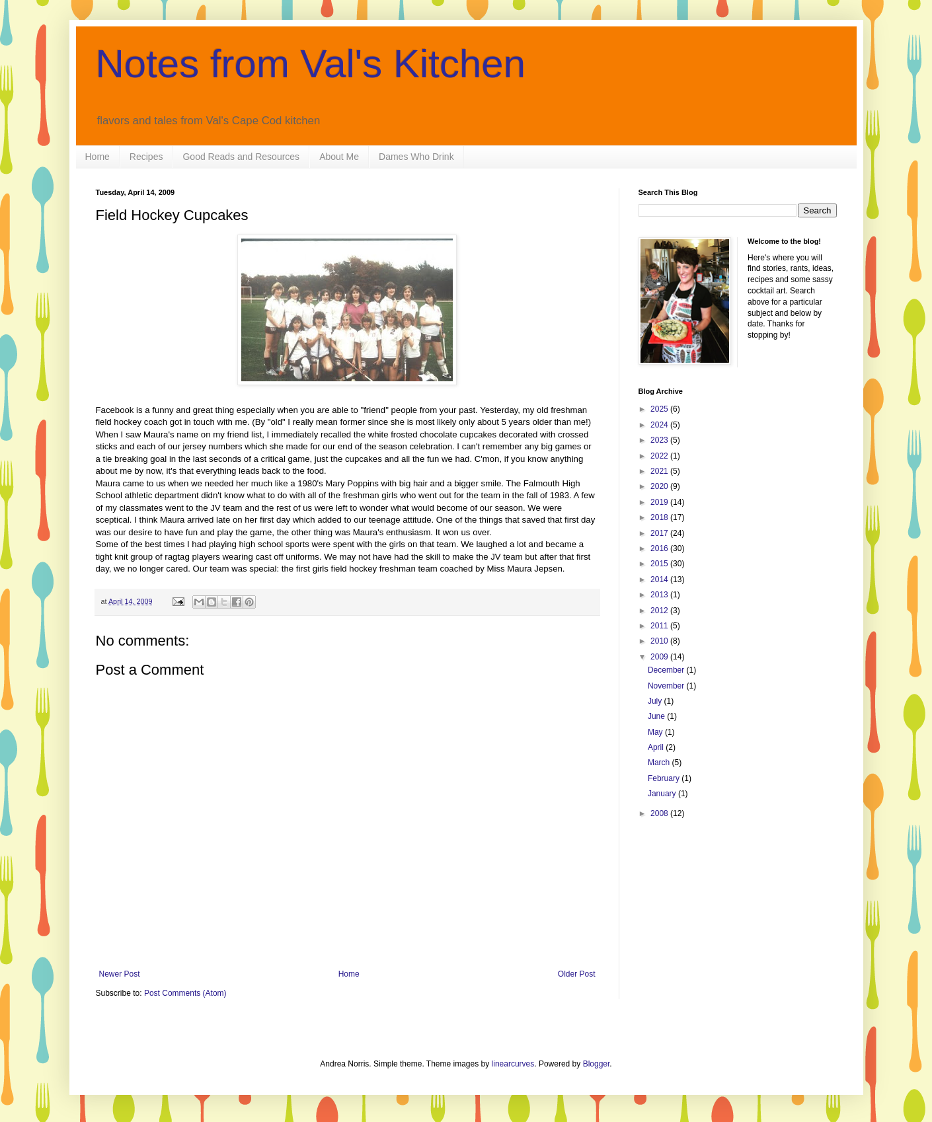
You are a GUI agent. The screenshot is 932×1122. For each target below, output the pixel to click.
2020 (660, 486)
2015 (660, 563)
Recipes (146, 156)
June (657, 716)
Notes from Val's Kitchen (311, 64)
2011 (660, 625)
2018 (660, 517)
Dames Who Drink (416, 156)
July (656, 701)
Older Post (577, 974)
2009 (660, 656)
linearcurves (513, 1063)
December (667, 670)
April (657, 747)
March (660, 762)
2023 (660, 440)
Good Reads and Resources (240, 156)
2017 (660, 533)
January (663, 793)
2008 (660, 813)
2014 (660, 579)
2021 (660, 471)
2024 (660, 425)
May (656, 732)
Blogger (596, 1063)
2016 (660, 548)
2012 (660, 610)
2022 (660, 456)
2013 (660, 594)
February (664, 778)
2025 (660, 409)
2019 (660, 502)
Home (97, 156)
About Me (339, 156)
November (667, 686)
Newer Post (119, 974)
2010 (660, 641)
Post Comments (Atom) (185, 993)
